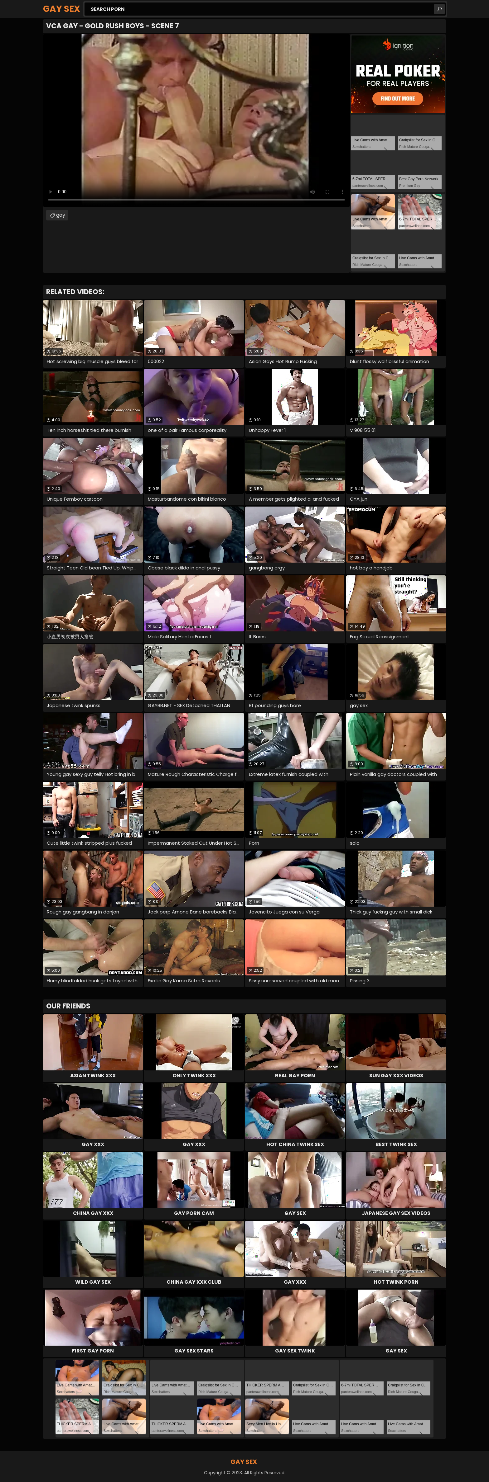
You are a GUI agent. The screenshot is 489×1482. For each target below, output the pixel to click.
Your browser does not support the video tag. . (196, 120)
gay (60, 215)
